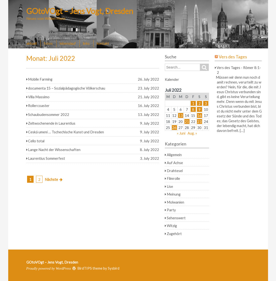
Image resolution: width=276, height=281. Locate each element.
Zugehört (174, 233)
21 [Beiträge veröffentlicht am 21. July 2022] (187, 121)
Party (171, 210)
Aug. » (192, 133)
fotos (48, 43)
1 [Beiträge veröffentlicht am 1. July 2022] (193, 103)
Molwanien (175, 202)
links (86, 43)
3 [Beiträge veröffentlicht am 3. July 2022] (206, 103)
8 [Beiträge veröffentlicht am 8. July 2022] (193, 109)
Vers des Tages (233, 56)
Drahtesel (175, 170)
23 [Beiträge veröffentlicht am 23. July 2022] (199, 121)
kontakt (103, 43)
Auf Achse (175, 162)
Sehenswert (176, 218)
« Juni (181, 133)
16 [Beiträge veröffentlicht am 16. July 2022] (199, 115)
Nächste (51, 179)
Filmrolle (173, 178)
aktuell (31, 43)
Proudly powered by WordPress (48, 268)
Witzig (172, 225)
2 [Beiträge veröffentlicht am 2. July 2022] (199, 103)
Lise (170, 186)
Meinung (174, 194)
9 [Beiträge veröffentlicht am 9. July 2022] (199, 109)
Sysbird (113, 268)
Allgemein (174, 154)
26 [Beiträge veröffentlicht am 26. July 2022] (174, 127)
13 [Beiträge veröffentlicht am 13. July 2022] (180, 115)
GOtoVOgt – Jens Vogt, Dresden (79, 11)
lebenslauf (68, 43)
